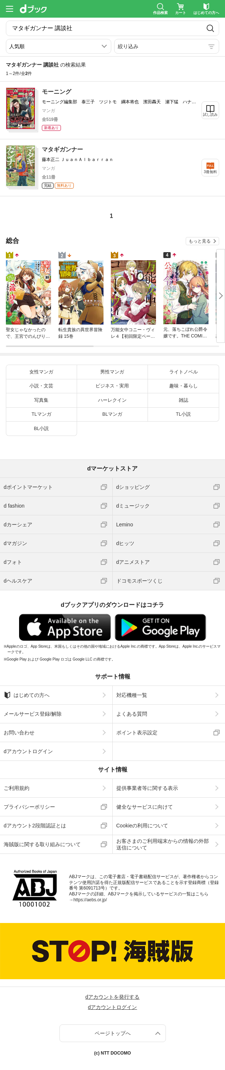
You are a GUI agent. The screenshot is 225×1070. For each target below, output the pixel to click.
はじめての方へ (27, 695)
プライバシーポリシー (29, 807)
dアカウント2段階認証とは (35, 826)
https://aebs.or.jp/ (90, 899)
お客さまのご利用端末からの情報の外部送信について (162, 844)
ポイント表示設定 (136, 733)
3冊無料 (210, 172)
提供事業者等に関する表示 (147, 788)
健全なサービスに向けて (144, 807)
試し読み (210, 114)
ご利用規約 (16, 788)
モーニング (56, 92)
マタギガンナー (62, 149)
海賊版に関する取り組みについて (42, 844)
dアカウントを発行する (113, 997)
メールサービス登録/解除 (33, 714)
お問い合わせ (19, 733)
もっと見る (200, 241)
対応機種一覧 (131, 695)
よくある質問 (131, 714)
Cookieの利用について (142, 826)
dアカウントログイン (28, 751)
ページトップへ (113, 1033)
